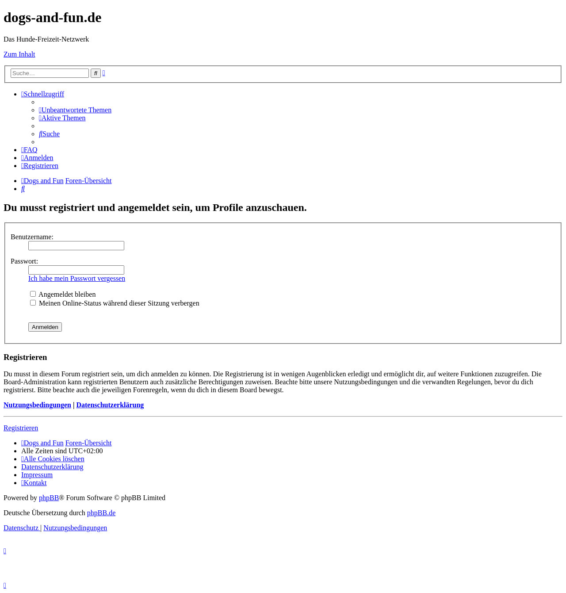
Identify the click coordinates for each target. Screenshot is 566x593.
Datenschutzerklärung (110, 405)
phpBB (49, 497)
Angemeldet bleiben (63, 294)
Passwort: (24, 261)
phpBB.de (101, 512)
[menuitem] (75, 110)
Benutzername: (32, 237)
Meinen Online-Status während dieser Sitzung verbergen (114, 303)
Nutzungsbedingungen (37, 405)
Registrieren (21, 428)
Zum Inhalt (19, 54)
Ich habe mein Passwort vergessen (76, 278)
